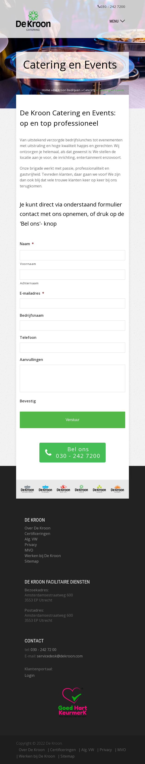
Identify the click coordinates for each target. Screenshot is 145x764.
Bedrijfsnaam (32, 315)
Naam (27, 243)
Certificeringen (37, 533)
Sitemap (32, 561)
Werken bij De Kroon (43, 555)
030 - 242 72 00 (43, 649)
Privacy (31, 544)
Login (30, 675)
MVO (29, 550)
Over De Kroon (37, 528)
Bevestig (28, 401)
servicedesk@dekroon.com (60, 656)
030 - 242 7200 (111, 6)
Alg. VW (31, 539)
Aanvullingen (31, 359)
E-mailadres (32, 293)
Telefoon (28, 337)
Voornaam (28, 264)
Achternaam (29, 283)
